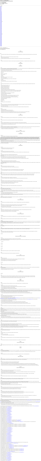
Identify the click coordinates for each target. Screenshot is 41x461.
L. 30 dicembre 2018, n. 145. (25, 445)
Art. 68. (1, 390)
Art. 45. (1, 266)
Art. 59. (1, 349)
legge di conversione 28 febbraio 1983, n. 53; (12, 298)
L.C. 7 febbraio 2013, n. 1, (21, 421)
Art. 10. (1, 121)
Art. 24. (1, 201)
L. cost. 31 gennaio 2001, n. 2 (9, 421)
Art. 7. (1, 108)
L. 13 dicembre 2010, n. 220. (11, 444)
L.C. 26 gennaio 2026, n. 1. (9, 411)
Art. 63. (1, 369)
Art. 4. (1, 67)
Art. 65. (1, 377)
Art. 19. (1, 176)
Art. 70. (1, 398)
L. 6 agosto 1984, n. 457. (22, 449)
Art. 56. (1, 336)
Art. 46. (1, 273)
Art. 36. (1, 243)
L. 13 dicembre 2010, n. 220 (11, 445)
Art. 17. (1, 168)
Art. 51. (1, 307)
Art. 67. (1, 386)
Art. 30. (1, 224)
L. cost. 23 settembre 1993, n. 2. (9, 408)
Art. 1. (0, 53)
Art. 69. (1, 394)
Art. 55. (1, 331)
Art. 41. (1, 252)
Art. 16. (1, 165)
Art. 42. (1, 257)
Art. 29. (1, 220)
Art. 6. (1, 103)
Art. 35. (2, 241)
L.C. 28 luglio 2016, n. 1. (8, 412)
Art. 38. (1, 246)
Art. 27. (1, 215)
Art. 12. (1, 135)
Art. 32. (1, 230)
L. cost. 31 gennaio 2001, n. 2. (9, 407)
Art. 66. (1, 380)
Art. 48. (1, 282)
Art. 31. (1, 227)
